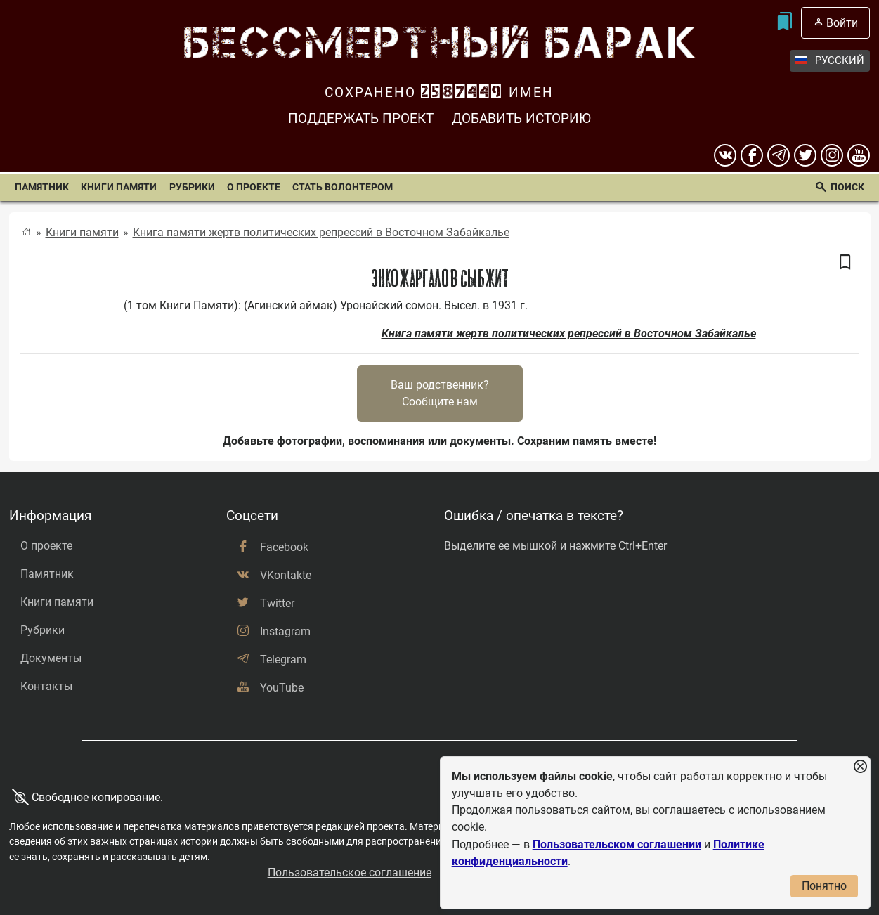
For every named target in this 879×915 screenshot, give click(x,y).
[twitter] (805, 155)
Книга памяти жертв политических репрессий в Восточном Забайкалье (321, 232)
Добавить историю (521, 118)
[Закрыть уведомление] (860, 767)
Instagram (285, 631)
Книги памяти (119, 187)
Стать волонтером (342, 187)
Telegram (283, 659)
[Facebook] (752, 155)
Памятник (42, 187)
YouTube (282, 687)
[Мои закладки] (784, 23)
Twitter (277, 603)
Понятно (824, 886)
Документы (51, 658)
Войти (842, 23)
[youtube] (858, 155)
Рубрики (192, 187)
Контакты (46, 686)
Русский (829, 61)
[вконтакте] (725, 155)
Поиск (847, 187)
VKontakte (285, 575)
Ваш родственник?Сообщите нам (440, 393)
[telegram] (778, 155)
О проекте (253, 187)
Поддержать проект (361, 118)
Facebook (284, 547)
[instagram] (832, 155)
